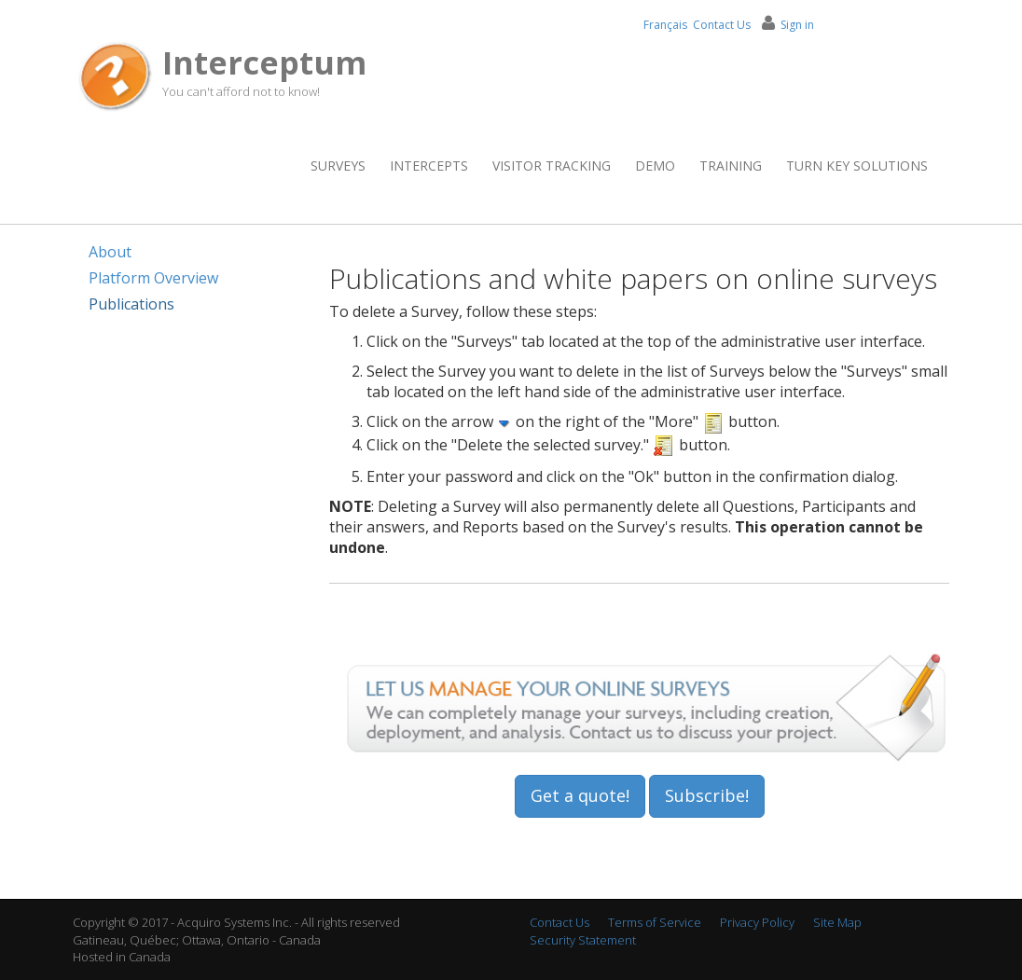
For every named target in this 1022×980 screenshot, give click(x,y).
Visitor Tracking (551, 165)
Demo (655, 165)
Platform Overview (153, 278)
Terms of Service (654, 922)
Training (730, 165)
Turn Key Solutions (857, 165)
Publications (131, 304)
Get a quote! (580, 795)
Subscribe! (707, 795)
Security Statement (583, 940)
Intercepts (429, 165)
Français (665, 25)
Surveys (338, 165)
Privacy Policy (757, 922)
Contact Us (722, 25)
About (110, 252)
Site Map (837, 922)
